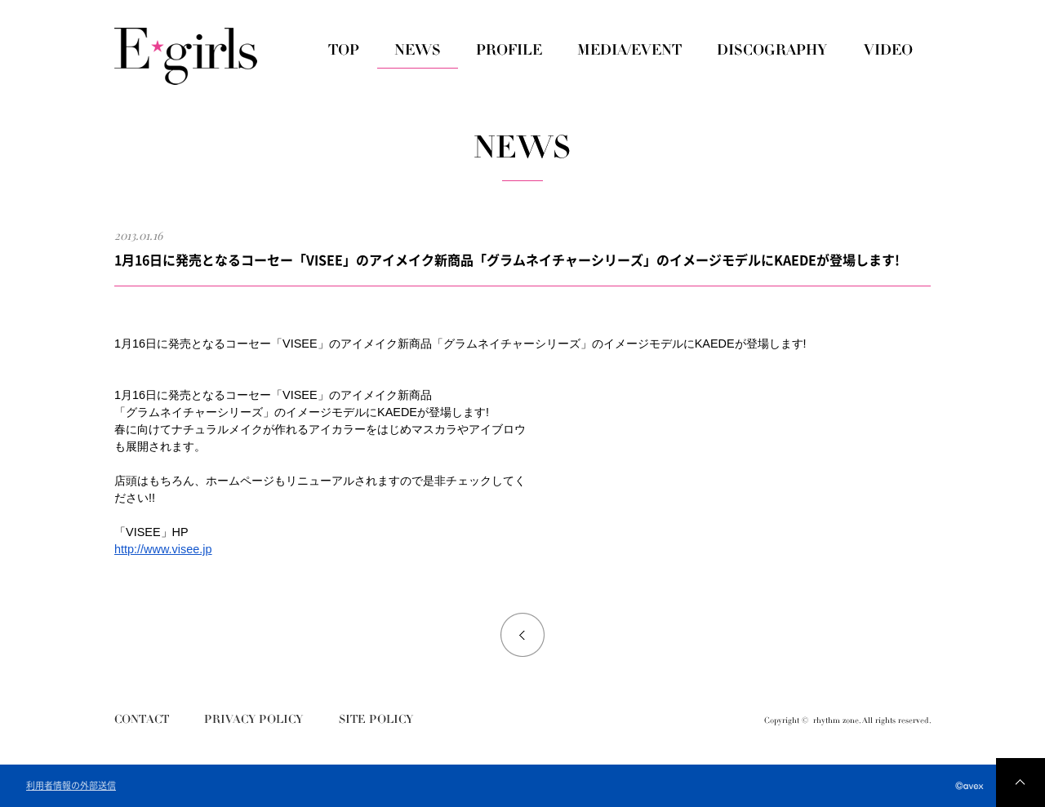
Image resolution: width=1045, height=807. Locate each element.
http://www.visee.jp (163, 549)
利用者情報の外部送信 (71, 786)
